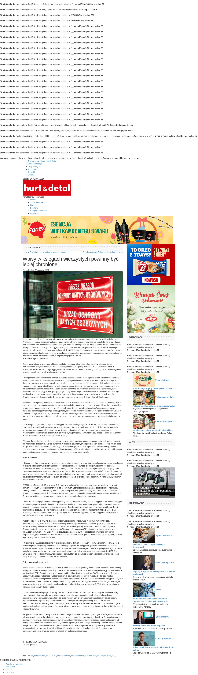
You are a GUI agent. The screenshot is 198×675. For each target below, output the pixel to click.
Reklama (32, 169)
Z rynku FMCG (36, 202)
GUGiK (53, 656)
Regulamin (10, 667)
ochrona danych (41, 656)
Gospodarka (32, 247)
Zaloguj (31, 175)
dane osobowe (77, 656)
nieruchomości (63, 656)
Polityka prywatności (14, 664)
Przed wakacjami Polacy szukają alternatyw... (102, 252)
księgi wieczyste (108, 656)
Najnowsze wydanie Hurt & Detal (42, 161)
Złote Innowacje (35, 164)
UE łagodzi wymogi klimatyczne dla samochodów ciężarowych (153, 490)
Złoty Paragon (34, 166)
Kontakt (31, 172)
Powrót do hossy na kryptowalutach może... (48, 252)
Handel (33, 200)
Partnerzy (10, 672)
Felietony (34, 208)
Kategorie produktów (39, 211)
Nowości (34, 205)
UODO (30, 656)
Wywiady (34, 213)
